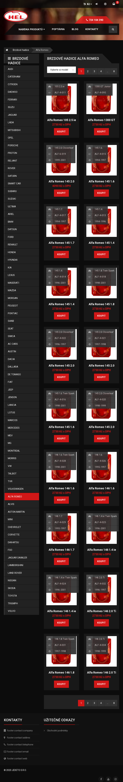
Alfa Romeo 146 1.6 (101, 488)
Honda (12, 252)
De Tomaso (14, 374)
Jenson (12, 397)
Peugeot (13, 305)
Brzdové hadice (21, 50)
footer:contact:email (18, 751)
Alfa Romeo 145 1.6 (101, 181)
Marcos (12, 420)
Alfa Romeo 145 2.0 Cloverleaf (61, 183)
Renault (13, 244)
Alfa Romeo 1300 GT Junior (101, 121)
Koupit (61, 131)
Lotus (11, 412)
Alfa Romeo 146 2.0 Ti (101, 611)
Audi (10, 69)
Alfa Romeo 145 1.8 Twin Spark (101, 306)
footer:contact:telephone (20, 744)
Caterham (14, 76)
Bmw (10, 221)
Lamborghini (15, 565)
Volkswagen (15, 488)
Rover (11, 168)
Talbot (12, 473)
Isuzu (11, 107)
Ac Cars (13, 343)
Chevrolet (14, 527)
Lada (11, 122)
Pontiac (13, 313)
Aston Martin (16, 511)
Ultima (12, 206)
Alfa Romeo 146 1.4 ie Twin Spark (101, 551)
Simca (11, 336)
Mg (9, 443)
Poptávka (58, 29)
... (107, 71)
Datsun (12, 229)
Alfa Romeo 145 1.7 (61, 242)
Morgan (13, 298)
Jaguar (12, 114)
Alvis (11, 504)
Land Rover (15, 572)
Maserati (13, 282)
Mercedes (14, 427)
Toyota (12, 595)
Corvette (14, 534)
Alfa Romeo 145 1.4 (101, 242)
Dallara (13, 366)
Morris (12, 458)
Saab (11, 320)
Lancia (12, 405)
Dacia (11, 359)
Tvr (10, 481)
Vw (10, 466)
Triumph (13, 603)
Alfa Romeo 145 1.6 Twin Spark (61, 428)
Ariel (11, 214)
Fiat (10, 382)
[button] (31, 29)
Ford (11, 237)
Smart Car (14, 183)
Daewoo (12, 91)
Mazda (12, 290)
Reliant (12, 160)
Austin (12, 351)
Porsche (13, 145)
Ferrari (12, 99)
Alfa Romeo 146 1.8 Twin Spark (61, 674)
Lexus (11, 275)
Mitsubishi (14, 130)
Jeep (10, 389)
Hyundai (12, 259)
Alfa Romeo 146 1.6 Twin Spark (61, 490)
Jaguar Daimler (17, 557)
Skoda (11, 588)
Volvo (11, 611)
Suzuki (12, 198)
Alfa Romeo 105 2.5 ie (61, 120)
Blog (75, 29)
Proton (12, 153)
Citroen (12, 84)
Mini (10, 519)
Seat (10, 328)
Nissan (12, 580)
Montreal (14, 450)
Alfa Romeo (15, 496)
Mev (10, 435)
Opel (10, 137)
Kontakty (91, 29)
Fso (10, 549)
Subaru (12, 191)
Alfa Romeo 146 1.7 (61, 549)
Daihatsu (13, 542)
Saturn (12, 176)
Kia (10, 267)
